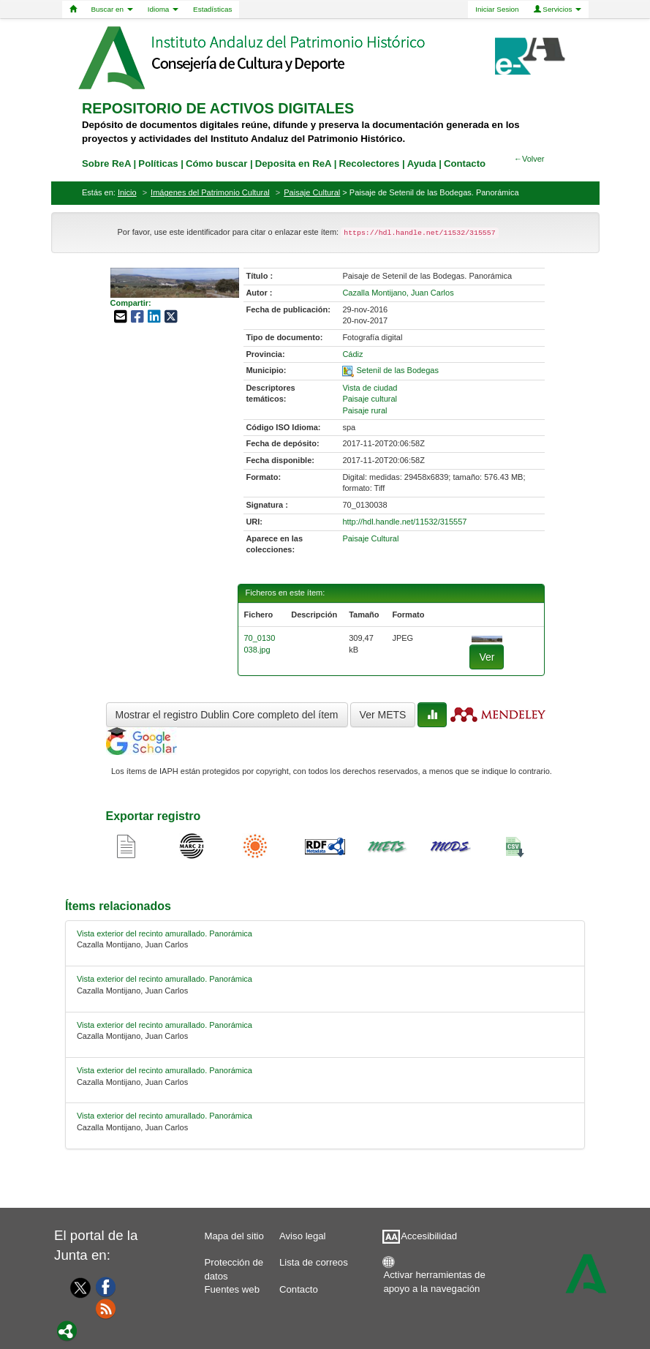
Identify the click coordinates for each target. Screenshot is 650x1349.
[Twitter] (77, 1287)
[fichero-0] (487, 638)
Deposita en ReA (293, 163)
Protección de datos (233, 1266)
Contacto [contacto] (464, 163)
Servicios (558, 9)
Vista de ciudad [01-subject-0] (369, 387)
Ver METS (383, 715)
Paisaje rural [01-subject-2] (364, 410)
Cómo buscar (216, 163)
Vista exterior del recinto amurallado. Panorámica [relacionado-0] (164, 933)
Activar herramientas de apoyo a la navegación (434, 1278)
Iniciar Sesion (496, 9)
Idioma (163, 9)
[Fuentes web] (106, 1308)
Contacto (298, 1289)
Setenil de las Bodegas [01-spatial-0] (397, 370)
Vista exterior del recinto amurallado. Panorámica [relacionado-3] (164, 1070)
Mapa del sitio (233, 1235)
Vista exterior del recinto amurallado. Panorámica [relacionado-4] (164, 1115)
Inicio (127, 192)
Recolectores (369, 163)
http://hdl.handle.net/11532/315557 (404, 521)
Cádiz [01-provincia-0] (352, 354)
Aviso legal (302, 1235)
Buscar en (112, 9)
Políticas (158, 163)
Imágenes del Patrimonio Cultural (210, 192)
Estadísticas (212, 9)
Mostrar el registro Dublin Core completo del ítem (227, 715)
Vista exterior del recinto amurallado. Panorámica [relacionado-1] (164, 978)
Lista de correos (313, 1262)
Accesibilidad (429, 1235)
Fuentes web (232, 1289)
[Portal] (67, 1330)
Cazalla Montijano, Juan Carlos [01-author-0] (397, 292)
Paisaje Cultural (312, 192)
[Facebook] (106, 1286)
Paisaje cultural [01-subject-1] (369, 398)
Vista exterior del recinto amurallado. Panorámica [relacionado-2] (164, 1025)
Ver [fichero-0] (486, 657)
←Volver (529, 158)
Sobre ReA (106, 163)
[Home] (73, 9)
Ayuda (422, 163)
